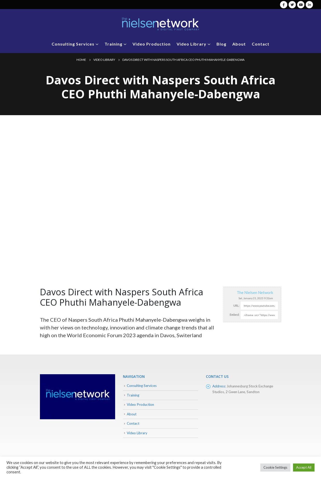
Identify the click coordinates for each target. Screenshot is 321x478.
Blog (221, 43)
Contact (260, 43)
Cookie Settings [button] (275, 467)
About (239, 43)
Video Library (191, 43)
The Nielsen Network (255, 292)
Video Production (151, 43)
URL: (236, 305)
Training (113, 43)
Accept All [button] (303, 467)
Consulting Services (73, 43)
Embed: (235, 314)
